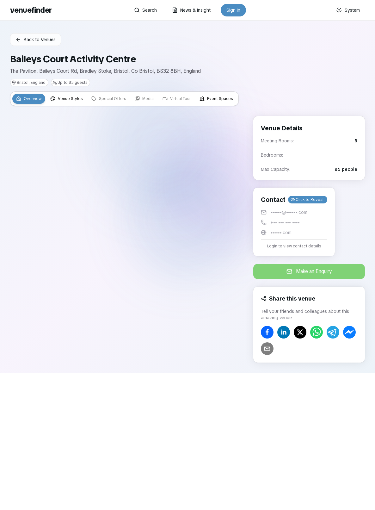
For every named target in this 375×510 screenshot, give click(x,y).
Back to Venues (35, 39)
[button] (294, 222)
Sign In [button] (233, 10)
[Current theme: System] (348, 10)
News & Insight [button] (191, 10)
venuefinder (31, 10)
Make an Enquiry (309, 271)
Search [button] (145, 10)
